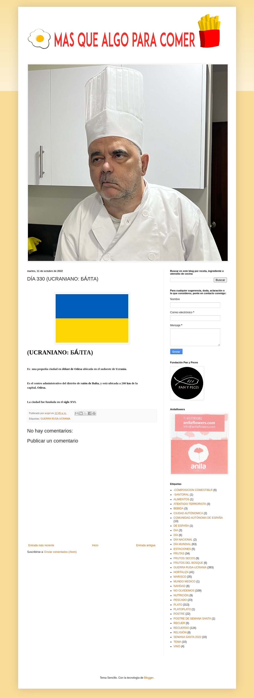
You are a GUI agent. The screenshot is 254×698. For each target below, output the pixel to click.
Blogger (148, 677)
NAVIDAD (179, 586)
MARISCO (180, 576)
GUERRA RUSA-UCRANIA (55, 418)
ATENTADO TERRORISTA (190, 504)
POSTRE (179, 613)
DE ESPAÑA (181, 525)
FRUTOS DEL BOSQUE (188, 562)
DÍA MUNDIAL (182, 544)
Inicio (95, 545)
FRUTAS (179, 553)
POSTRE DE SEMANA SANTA (192, 618)
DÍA (176, 535)
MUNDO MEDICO (185, 581)
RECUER (179, 623)
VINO (177, 646)
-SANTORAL (181, 494)
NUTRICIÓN (181, 595)
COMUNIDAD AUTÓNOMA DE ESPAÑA (198, 517)
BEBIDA (179, 508)
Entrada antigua (145, 545)
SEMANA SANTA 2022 (187, 637)
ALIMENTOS (181, 499)
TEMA (177, 641)
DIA (176, 530)
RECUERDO (181, 628)
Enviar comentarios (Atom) (60, 552)
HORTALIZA (181, 572)
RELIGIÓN (180, 632)
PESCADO (180, 600)
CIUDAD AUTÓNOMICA (188, 513)
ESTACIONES (182, 549)
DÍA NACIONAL (183, 539)
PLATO (178, 604)
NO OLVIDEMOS (184, 590)
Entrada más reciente (41, 545)
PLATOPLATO (182, 609)
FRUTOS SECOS (184, 558)
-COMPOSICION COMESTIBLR (193, 490)
